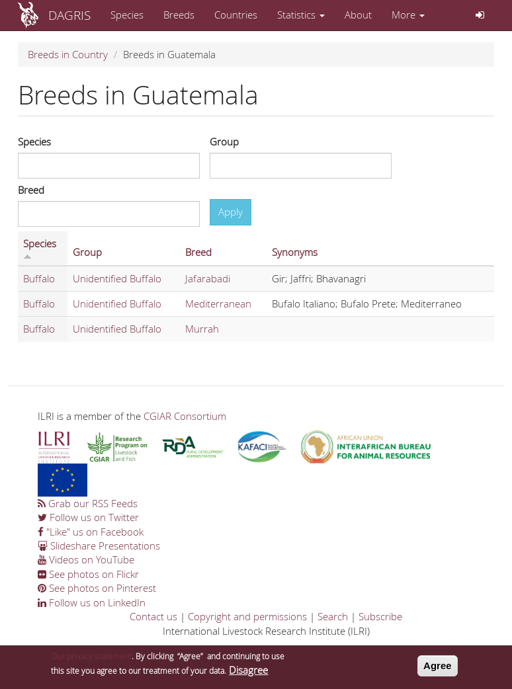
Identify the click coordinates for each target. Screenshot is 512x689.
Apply (230, 211)
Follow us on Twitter (88, 517)
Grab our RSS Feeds (88, 503)
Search (333, 616)
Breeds (178, 14)
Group (224, 141)
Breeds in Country (68, 54)
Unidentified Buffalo (117, 278)
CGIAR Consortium (185, 416)
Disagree (248, 673)
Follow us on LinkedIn (92, 602)
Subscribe (380, 616)
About (358, 14)
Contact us (153, 616)
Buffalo (39, 278)
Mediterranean (218, 303)
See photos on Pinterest (97, 587)
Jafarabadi (207, 278)
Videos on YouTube (86, 559)
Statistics (301, 14)
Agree (437, 669)
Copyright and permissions (247, 616)
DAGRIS (69, 15)
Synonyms (295, 252)
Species (127, 14)
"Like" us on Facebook (91, 531)
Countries (235, 14)
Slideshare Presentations (99, 545)
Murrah (202, 328)
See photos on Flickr (88, 574)
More (408, 14)
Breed (31, 189)
